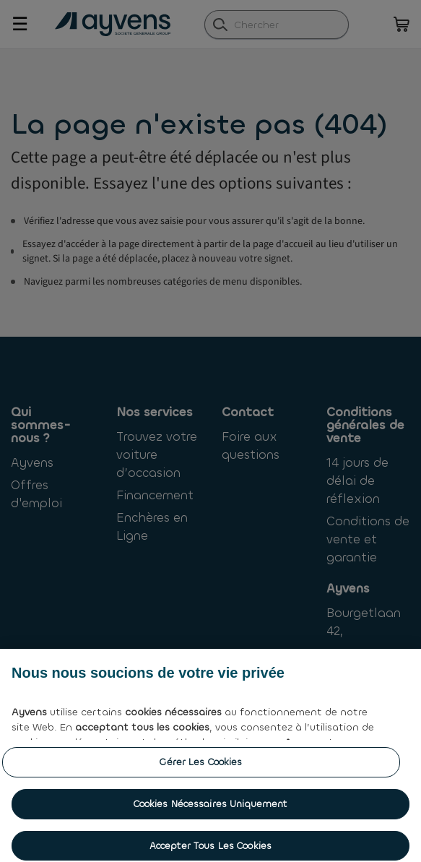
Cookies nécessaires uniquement (211, 811)
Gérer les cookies (201, 770)
